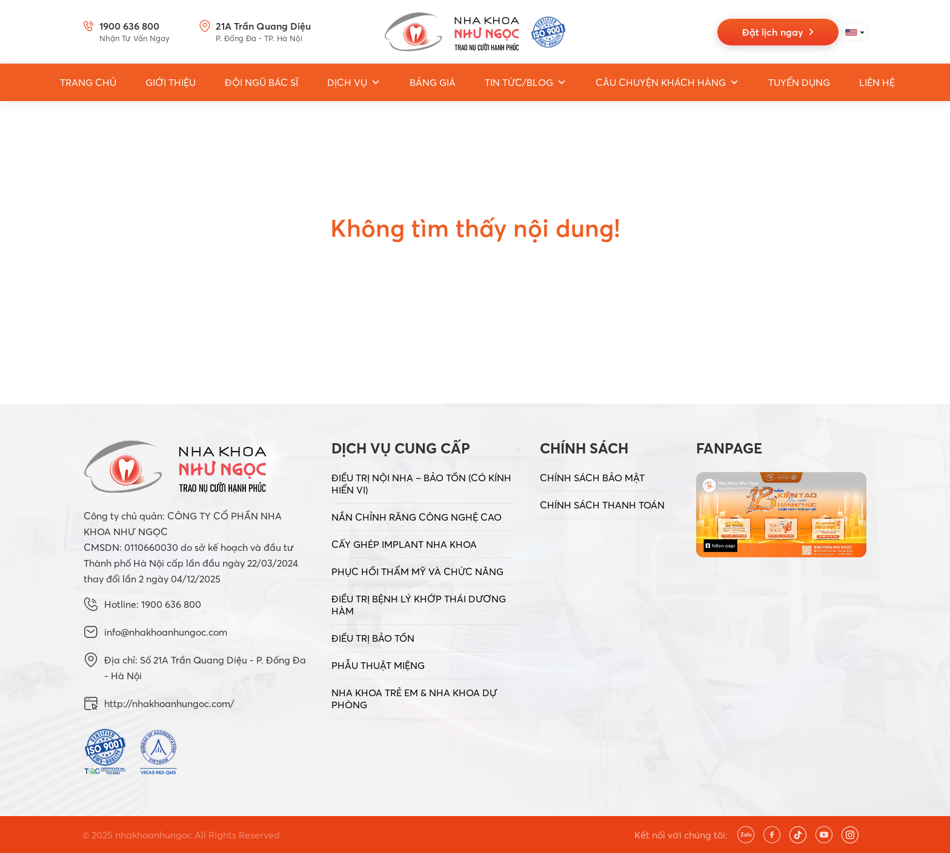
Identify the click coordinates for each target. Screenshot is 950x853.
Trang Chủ (88, 82)
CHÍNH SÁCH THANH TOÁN (602, 505)
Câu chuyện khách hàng (667, 82)
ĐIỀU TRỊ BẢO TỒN (372, 638)
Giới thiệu (170, 82)
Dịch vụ (353, 82)
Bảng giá (433, 82)
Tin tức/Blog (525, 82)
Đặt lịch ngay (778, 32)
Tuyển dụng (799, 82)
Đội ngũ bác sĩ (261, 82)
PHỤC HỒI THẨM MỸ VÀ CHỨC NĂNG (417, 571)
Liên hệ (877, 82)
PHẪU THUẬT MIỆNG (378, 665)
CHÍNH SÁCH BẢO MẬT (592, 478)
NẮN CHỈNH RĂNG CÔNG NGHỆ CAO (416, 517)
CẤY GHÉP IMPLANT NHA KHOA (404, 544)
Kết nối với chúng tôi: (681, 835)
